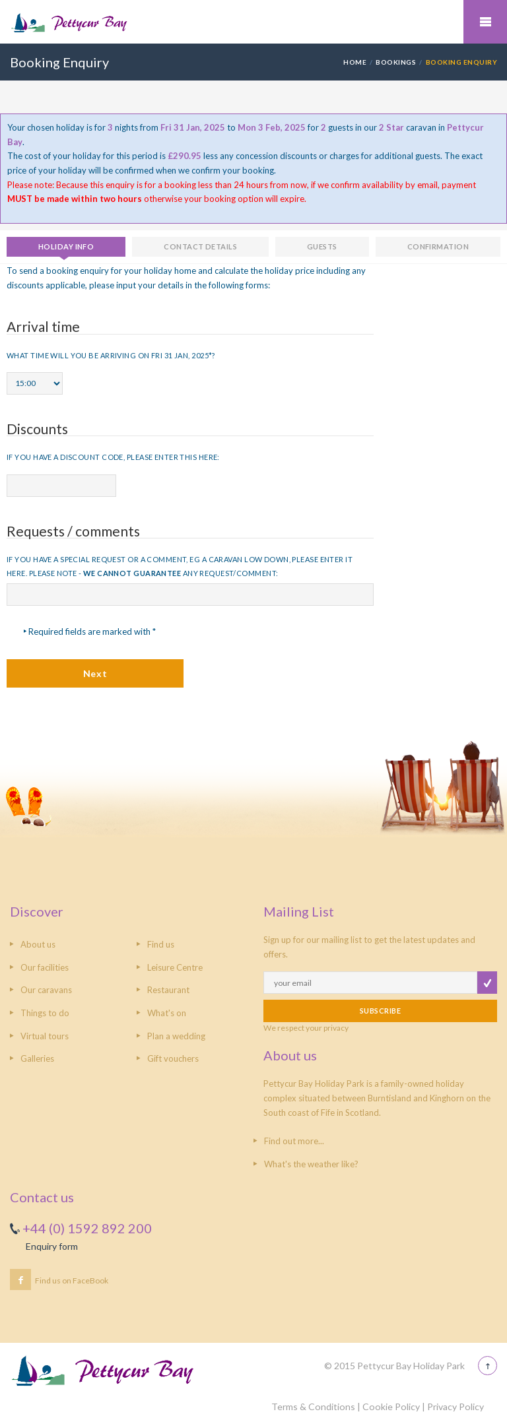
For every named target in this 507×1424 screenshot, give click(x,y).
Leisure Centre (175, 967)
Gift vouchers (173, 1058)
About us (37, 944)
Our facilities (44, 967)
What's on (166, 1013)
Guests (322, 246)
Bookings (396, 62)
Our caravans (46, 990)
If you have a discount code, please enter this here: (113, 457)
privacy (336, 1028)
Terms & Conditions (313, 1406)
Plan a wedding (176, 1036)
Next (95, 673)
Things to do (44, 1013)
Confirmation (438, 246)
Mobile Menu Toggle (485, 22)
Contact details (200, 246)
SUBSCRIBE (380, 1010)
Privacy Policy (455, 1406)
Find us (160, 944)
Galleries (37, 1058)
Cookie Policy (391, 1406)
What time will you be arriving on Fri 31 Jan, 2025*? (111, 355)
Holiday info (66, 246)
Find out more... (294, 1141)
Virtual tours (44, 1036)
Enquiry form (52, 1246)
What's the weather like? (311, 1164)
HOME (354, 62)
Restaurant (168, 990)
